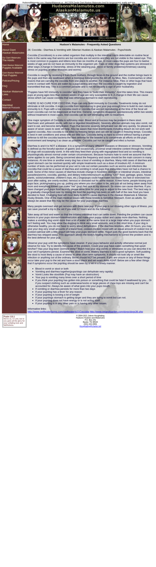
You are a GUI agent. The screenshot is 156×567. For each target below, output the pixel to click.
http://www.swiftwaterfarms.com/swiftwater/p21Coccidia (58, 311)
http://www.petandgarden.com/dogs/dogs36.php (116, 311)
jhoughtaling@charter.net (90, 326)
